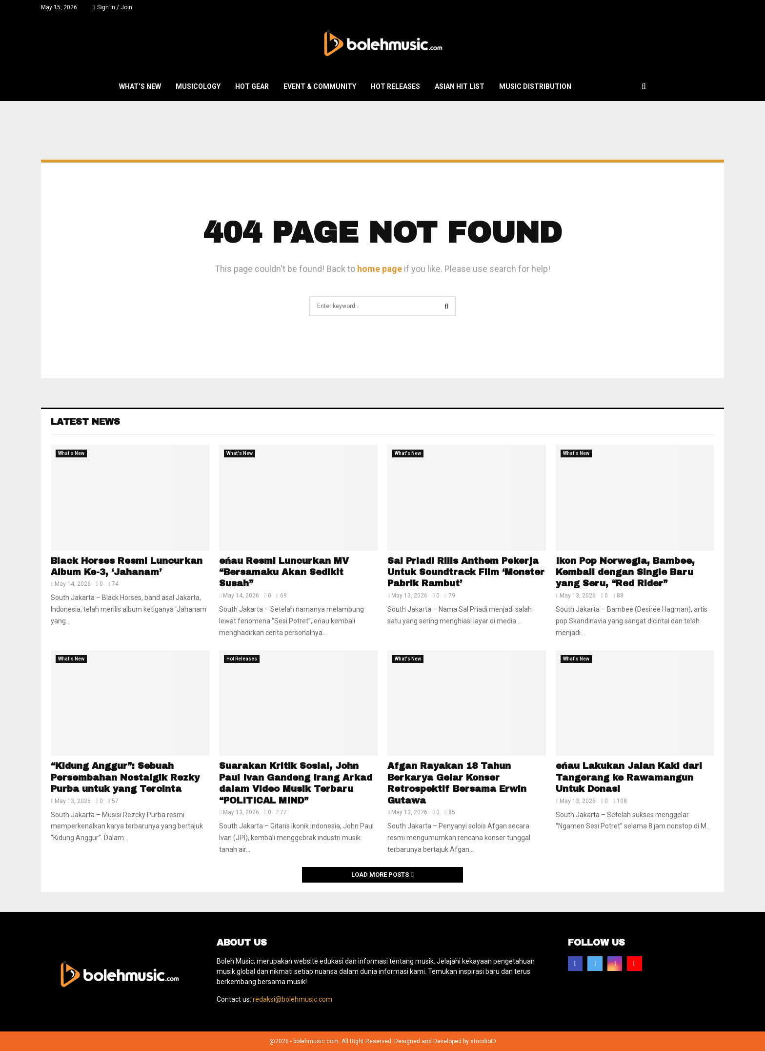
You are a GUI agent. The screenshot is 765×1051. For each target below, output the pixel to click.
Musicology (198, 86)
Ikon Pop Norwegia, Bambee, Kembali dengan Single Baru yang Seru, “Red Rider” (625, 572)
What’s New (140, 86)
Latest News (85, 422)
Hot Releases (395, 86)
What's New (71, 453)
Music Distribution (535, 86)
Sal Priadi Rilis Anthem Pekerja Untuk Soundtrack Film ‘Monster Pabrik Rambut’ (465, 572)
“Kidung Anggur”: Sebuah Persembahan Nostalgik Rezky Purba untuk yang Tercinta (125, 777)
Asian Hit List (459, 86)
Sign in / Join (112, 7)
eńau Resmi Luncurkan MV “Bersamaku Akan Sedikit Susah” (284, 572)
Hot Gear (252, 86)
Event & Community (319, 86)
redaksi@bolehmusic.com (292, 999)
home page (379, 269)
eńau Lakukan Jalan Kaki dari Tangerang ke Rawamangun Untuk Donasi (629, 777)
